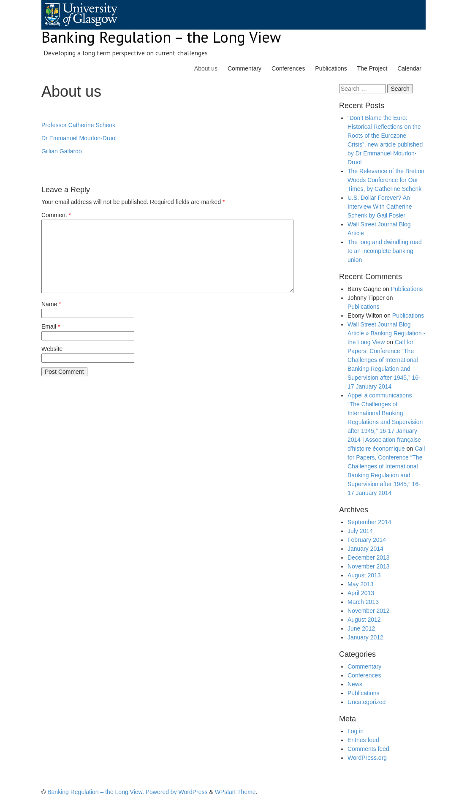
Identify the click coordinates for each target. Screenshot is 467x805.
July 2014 (360, 531)
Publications (331, 68)
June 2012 (361, 628)
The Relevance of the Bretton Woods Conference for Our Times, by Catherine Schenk (386, 180)
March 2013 (363, 601)
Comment (56, 215)
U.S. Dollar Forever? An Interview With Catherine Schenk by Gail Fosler (380, 206)
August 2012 (364, 619)
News (355, 684)
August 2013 (364, 575)
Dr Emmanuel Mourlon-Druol (79, 138)
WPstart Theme (235, 792)
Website (51, 348)
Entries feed (363, 740)
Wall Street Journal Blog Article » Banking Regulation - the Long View (386, 333)
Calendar (409, 68)
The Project (372, 68)
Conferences (288, 68)
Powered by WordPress (177, 792)
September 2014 (369, 522)
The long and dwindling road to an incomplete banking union (385, 251)
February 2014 (367, 539)
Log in (356, 731)
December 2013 (369, 557)
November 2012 (369, 610)
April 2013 (361, 593)
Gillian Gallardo (61, 151)
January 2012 (365, 637)
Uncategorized (367, 702)
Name (51, 304)
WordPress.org (367, 757)
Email (50, 326)
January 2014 (365, 548)
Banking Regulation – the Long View (161, 37)
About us (205, 68)
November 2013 (369, 566)
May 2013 (360, 584)
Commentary (244, 68)
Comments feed (368, 748)
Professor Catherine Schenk (78, 125)
